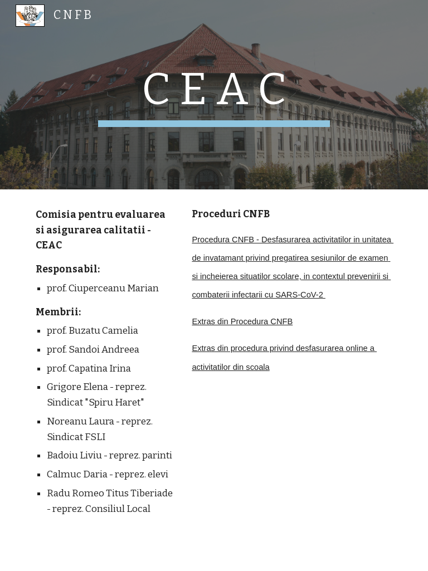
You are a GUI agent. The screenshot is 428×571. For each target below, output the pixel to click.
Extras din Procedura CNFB (242, 321)
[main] (214, 94)
